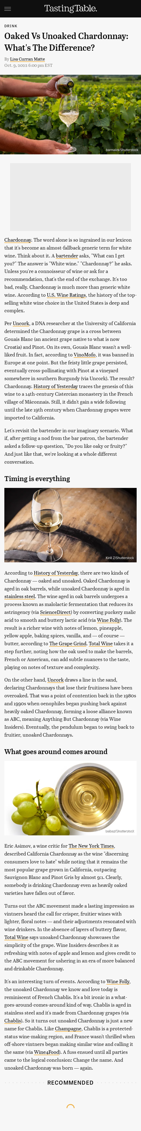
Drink (10, 26)
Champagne (68, 1028)
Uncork (21, 323)
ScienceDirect (55, 611)
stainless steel (19, 596)
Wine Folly (108, 619)
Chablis (12, 1020)
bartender (67, 255)
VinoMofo (85, 354)
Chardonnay (17, 239)
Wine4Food (46, 1051)
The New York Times (91, 845)
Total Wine (101, 643)
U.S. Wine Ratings (66, 294)
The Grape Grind (67, 643)
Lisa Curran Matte (27, 59)
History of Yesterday (55, 386)
